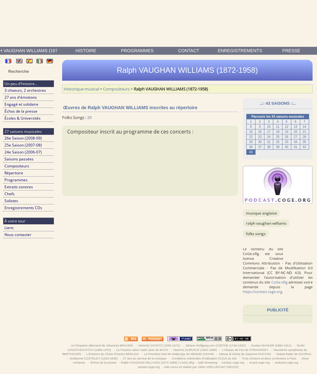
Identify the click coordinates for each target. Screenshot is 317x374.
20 (295, 132)
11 (277, 126)
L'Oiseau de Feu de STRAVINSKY (245, 350)
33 (286, 142)
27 (295, 137)
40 (286, 147)
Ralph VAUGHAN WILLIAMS (266, 223)
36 (251, 147)
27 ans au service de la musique (144, 358)
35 (304, 142)
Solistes (11, 200)
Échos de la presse (20, 111)
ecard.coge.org (259, 362)
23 (260, 137)
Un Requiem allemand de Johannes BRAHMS (102, 345)
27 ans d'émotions (20, 97)
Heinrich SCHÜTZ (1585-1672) (159, 345)
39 (277, 147)
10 (268, 126)
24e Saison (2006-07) (23, 152)
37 (260, 147)
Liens (9, 227)
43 (251, 152)
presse (291, 50)
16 (260, 132)
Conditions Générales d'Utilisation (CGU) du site (204, 358)
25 (277, 137)
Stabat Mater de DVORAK (293, 354)
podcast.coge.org (286, 362)
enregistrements (240, 50)
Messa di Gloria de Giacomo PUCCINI (245, 354)
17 (268, 132)
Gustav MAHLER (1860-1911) (271, 345)
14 (304, 126)
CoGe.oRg (279, 282)
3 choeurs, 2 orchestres (25, 90)
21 (304, 132)
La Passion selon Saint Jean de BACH (142, 350)
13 (295, 126)
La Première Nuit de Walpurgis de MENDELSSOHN (179, 354)
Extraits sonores (18, 187)
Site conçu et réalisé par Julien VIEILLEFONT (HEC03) (201, 367)
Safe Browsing (207, 362)
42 (304, 147)
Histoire (85, 50)
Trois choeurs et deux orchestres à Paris (269, 358)
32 (277, 142)
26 (286, 137)
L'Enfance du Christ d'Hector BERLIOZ (113, 354)
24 (268, 137)
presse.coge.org (148, 367)
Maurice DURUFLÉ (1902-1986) (194, 350)
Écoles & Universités (22, 118)
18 (277, 132)
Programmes (137, 50)
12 (286, 126)
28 (304, 137)
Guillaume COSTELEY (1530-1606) (94, 358)
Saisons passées (19, 159)
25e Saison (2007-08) (23, 145)
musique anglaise (261, 213)
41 (295, 147)
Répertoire (13, 173)
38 (268, 147)
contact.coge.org (233, 362)
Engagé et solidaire (21, 104)
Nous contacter (17, 234)
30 (260, 142)
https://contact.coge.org (262, 291)
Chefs (9, 193)
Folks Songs (256, 233)
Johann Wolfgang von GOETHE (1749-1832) (215, 345)
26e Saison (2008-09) (23, 138)
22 (251, 137)
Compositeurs (16, 166)
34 (295, 142)
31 (268, 142)
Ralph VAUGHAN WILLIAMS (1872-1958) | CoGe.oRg (157, 362)
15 (251, 132)
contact (188, 50)
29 (251, 142)
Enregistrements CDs (23, 207)
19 (286, 132)
